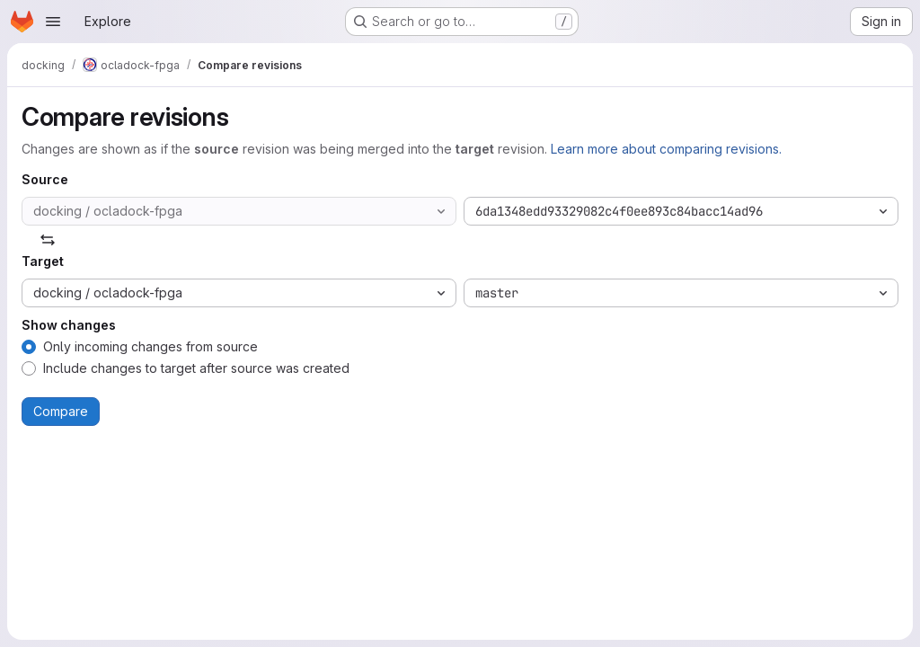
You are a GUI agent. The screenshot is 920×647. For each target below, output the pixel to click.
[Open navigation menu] (53, 21)
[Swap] (47, 240)
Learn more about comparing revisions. (666, 148)
